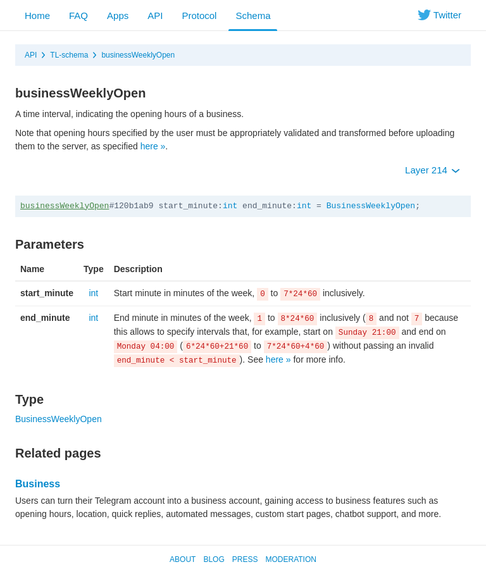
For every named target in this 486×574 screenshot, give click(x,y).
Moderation (290, 559)
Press (245, 559)
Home (37, 15)
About (183, 559)
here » (153, 146)
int (230, 206)
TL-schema (69, 55)
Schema (252, 15)
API (155, 15)
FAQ (78, 15)
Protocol (199, 15)
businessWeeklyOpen (138, 55)
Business (37, 483)
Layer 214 (432, 170)
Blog (213, 559)
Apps (117, 15)
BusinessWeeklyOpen (371, 206)
